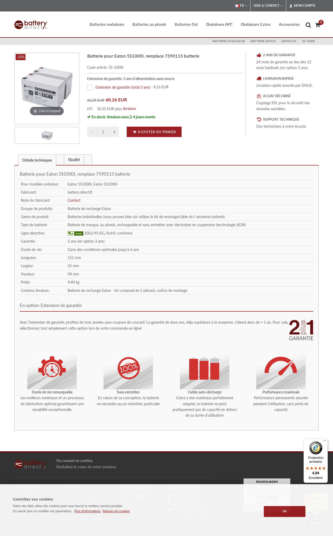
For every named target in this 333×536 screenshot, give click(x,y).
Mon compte (302, 5)
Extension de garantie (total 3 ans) (122, 87)
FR (241, 5)
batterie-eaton (263, 41)
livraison (129, 108)
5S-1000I (308, 41)
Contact (74, 200)
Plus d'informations (87, 511)
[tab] (37, 159)
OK (285, 511)
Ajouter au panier (154, 132)
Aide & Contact (268, 5)
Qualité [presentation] (74, 159)
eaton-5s (289, 41)
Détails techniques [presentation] (37, 160)
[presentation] (60, 160)
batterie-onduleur (229, 41)
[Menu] (325, 442)
